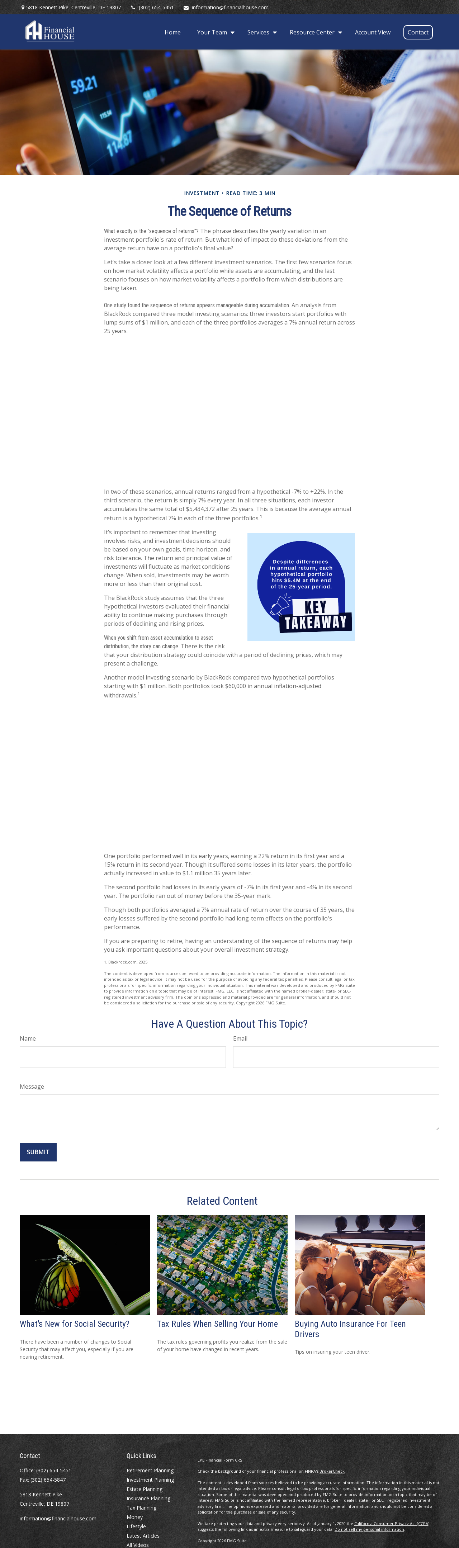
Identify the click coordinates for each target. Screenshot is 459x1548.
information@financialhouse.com (226, 7)
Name (28, 1038)
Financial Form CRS (223, 1460)
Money (135, 1517)
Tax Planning (141, 1507)
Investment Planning (150, 1479)
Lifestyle (136, 1526)
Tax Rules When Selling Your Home (217, 1324)
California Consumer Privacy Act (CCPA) (391, 1523)
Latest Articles (143, 1535)
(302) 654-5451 (152, 7)
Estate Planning (144, 1489)
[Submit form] (38, 1152)
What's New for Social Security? (74, 1324)
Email (240, 1038)
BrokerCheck (332, 1471)
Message (32, 1086)
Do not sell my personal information (369, 1529)
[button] (173, 31)
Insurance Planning (148, 1498)
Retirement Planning (150, 1470)
